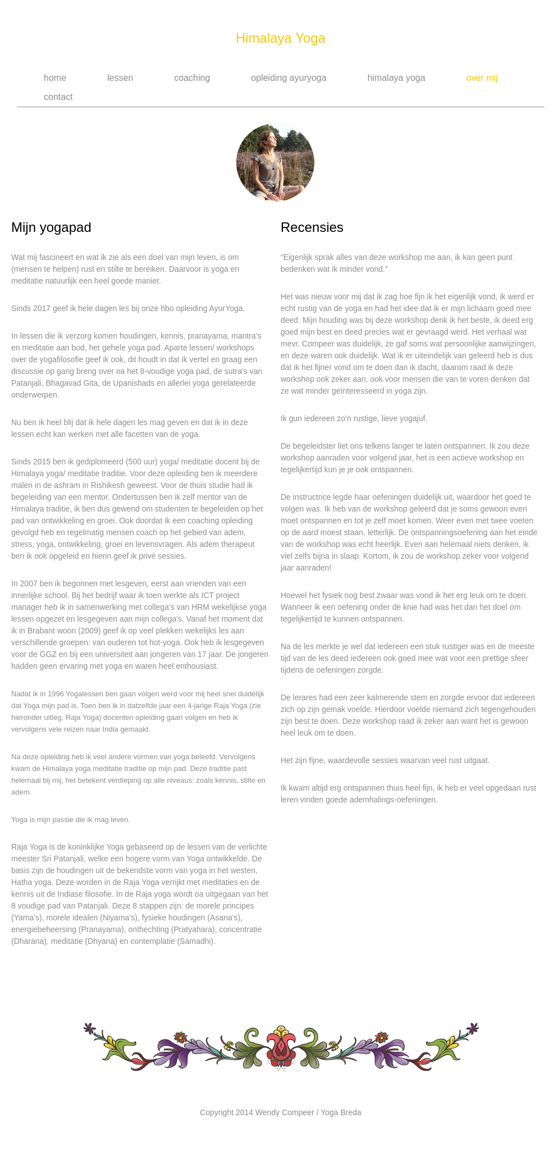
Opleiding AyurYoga (288, 78)
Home (55, 78)
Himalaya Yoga (281, 37)
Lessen (120, 78)
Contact (58, 97)
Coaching (192, 78)
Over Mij (482, 78)
